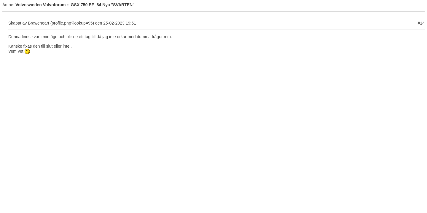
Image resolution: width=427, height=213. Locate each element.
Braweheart (38, 23)
